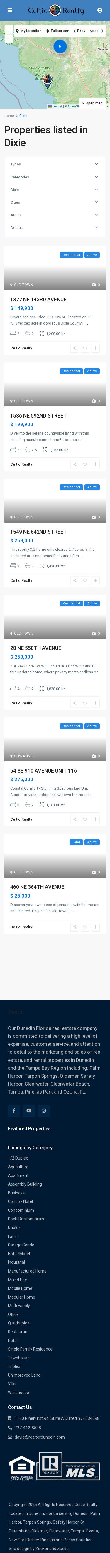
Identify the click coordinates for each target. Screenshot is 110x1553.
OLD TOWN (23, 285)
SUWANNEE (24, 756)
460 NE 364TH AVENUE (37, 887)
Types (16, 164)
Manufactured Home (27, 1271)
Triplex (14, 1366)
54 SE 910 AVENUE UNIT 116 (43, 771)
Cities (15, 202)
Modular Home (21, 1297)
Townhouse (19, 1358)
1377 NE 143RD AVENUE (38, 299)
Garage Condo (21, 1245)
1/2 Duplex (18, 1158)
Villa (12, 1384)
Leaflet (55, 106)
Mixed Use (17, 1279)
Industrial (16, 1262)
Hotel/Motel (19, 1253)
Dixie (15, 189)
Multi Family (19, 1305)
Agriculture (18, 1167)
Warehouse (18, 1392)
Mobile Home (20, 1288)
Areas (16, 215)
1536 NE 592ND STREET (38, 416)
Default (17, 227)
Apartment (18, 1175)
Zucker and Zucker (52, 1548)
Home (9, 116)
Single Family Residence (30, 1349)
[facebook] (14, 1111)
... (86, 323)
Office (13, 1314)
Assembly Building (25, 1184)
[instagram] (44, 1111)
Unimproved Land (24, 1375)
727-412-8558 (28, 1427)
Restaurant (18, 1331)
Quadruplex (18, 1323)
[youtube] (29, 1111)
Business (16, 1193)
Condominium (21, 1210)
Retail (13, 1340)
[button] (61, 47)
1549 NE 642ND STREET (38, 532)
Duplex (14, 1227)
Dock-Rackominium (26, 1218)
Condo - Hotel (20, 1201)
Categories (20, 177)
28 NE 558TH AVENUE (35, 648)
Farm (13, 1236)
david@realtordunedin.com (40, 1437)
